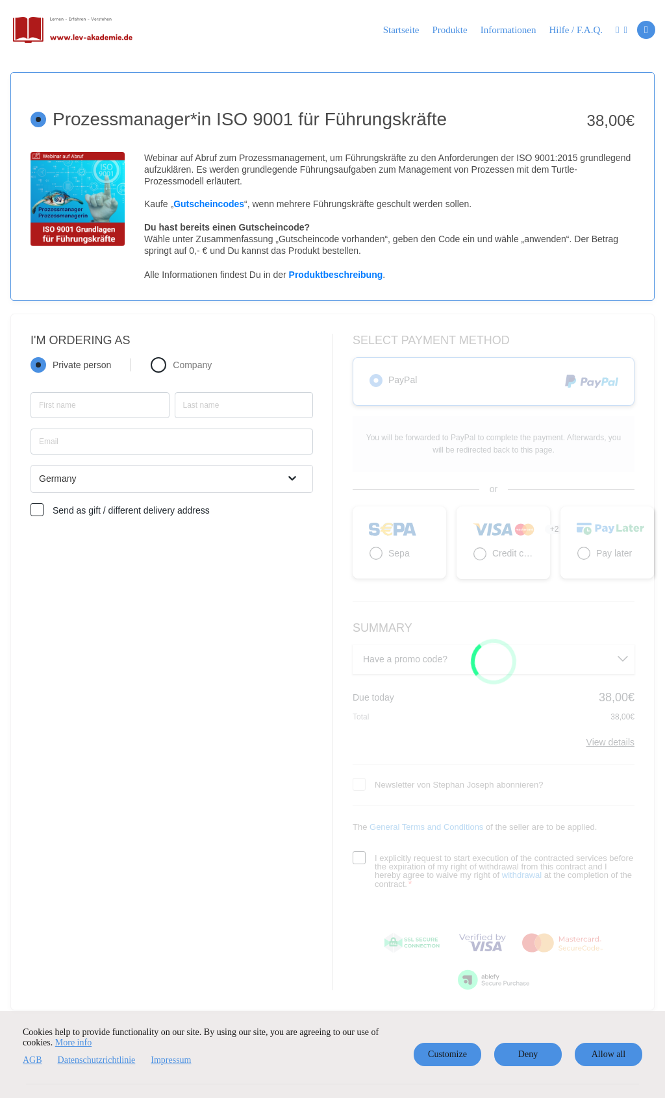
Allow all (609, 1054)
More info (73, 1042)
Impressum (171, 1060)
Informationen (508, 30)
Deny (528, 1054)
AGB (32, 1060)
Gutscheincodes (208, 204)
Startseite (401, 30)
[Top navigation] (621, 32)
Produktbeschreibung (336, 274)
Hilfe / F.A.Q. (576, 30)
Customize (447, 1054)
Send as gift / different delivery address (131, 510)
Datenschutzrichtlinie (97, 1060)
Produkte (450, 30)
